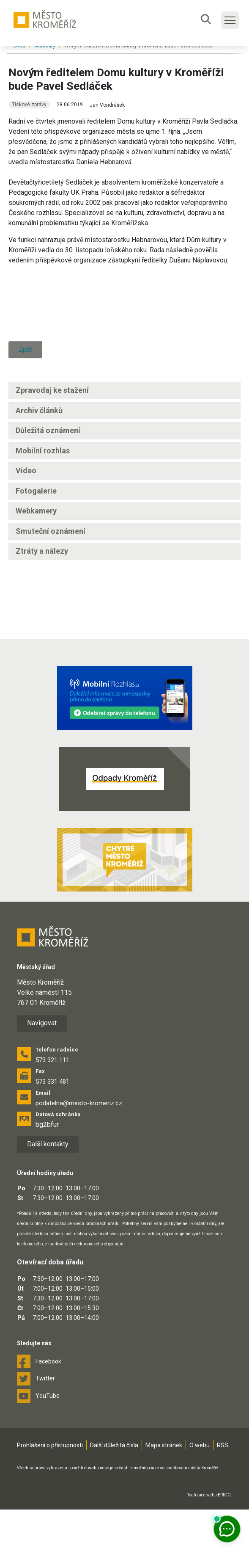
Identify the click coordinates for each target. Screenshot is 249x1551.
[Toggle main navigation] (230, 20)
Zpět (25, 433)
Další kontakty (47, 1186)
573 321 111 (52, 1101)
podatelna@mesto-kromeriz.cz (79, 1144)
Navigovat (42, 1064)
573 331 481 (52, 1123)
